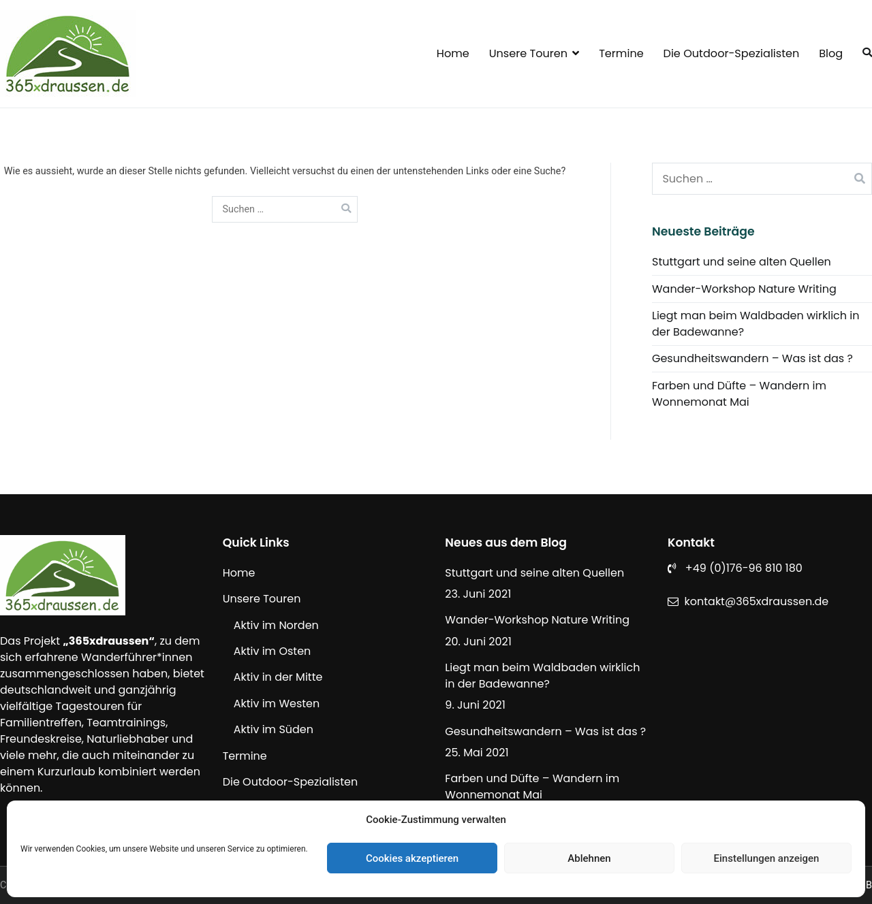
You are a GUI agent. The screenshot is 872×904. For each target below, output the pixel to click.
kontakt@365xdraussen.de (757, 601)
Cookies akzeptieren (412, 858)
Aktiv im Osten (272, 651)
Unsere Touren (528, 53)
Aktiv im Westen (277, 703)
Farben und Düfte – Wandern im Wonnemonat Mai (739, 394)
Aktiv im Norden (276, 625)
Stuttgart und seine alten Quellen (741, 262)
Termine (621, 53)
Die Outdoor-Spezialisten (732, 53)
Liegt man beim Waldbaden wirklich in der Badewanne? (756, 324)
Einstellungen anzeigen (767, 858)
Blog (831, 53)
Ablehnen (588, 858)
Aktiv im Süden (273, 729)
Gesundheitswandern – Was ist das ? (752, 358)
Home (453, 53)
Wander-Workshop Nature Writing (744, 289)
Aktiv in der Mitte (278, 677)
